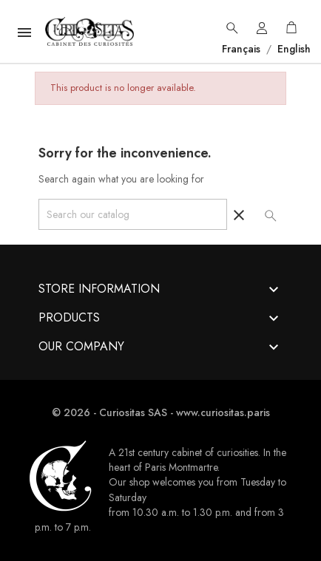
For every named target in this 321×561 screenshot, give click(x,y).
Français (242, 48)
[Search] (132, 214)
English (292, 48)
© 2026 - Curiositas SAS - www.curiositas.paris (161, 412)
